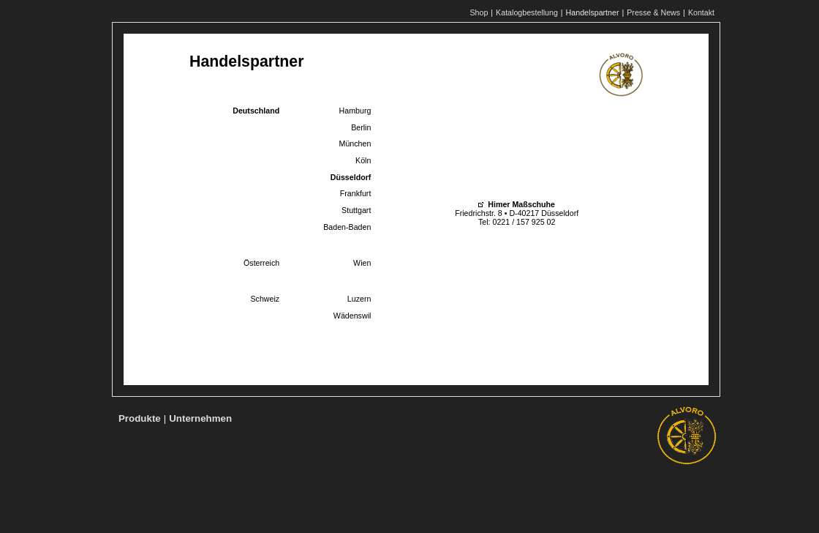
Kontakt (701, 12)
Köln (363, 160)
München (355, 143)
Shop (478, 12)
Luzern (359, 298)
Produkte (139, 418)
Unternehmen (200, 418)
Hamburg (355, 110)
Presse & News (653, 12)
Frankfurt (355, 193)
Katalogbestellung (527, 12)
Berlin (361, 127)
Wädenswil (352, 315)
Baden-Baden (347, 227)
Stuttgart (356, 210)
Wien (362, 262)
